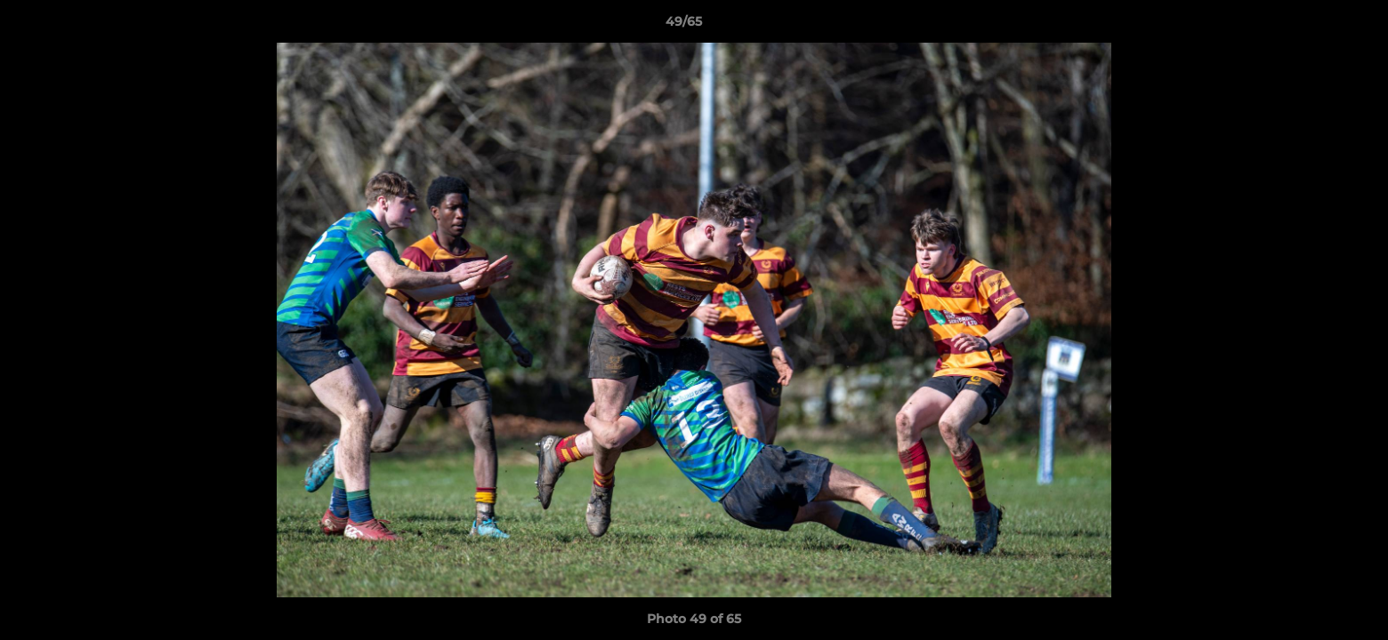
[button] (1313, 26)
